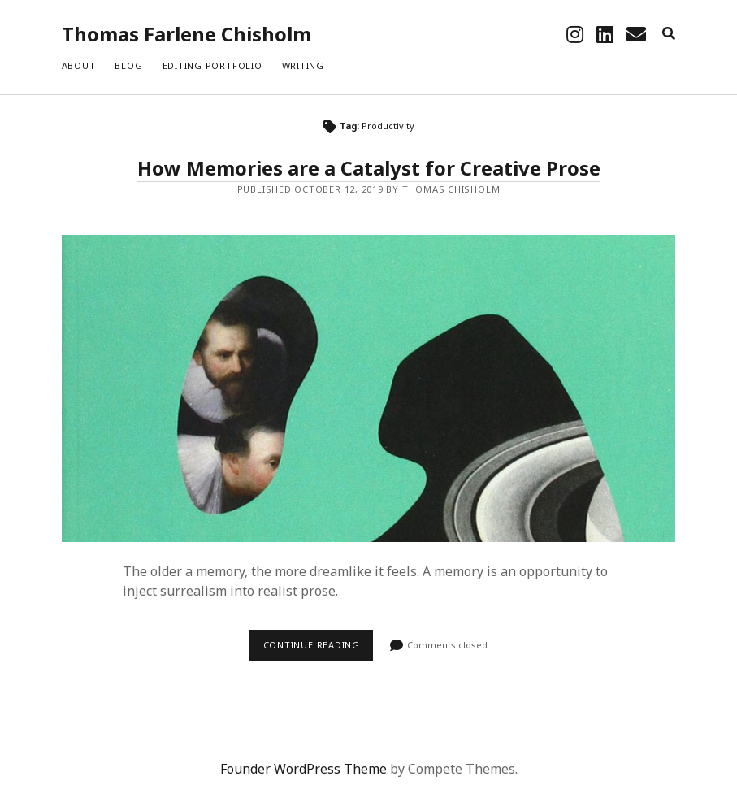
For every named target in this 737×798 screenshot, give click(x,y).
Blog (128, 65)
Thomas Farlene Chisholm (186, 33)
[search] (668, 34)
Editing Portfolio (212, 65)
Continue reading (318, 649)
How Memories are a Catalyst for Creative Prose (368, 167)
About (79, 65)
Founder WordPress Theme (303, 769)
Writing (303, 65)
